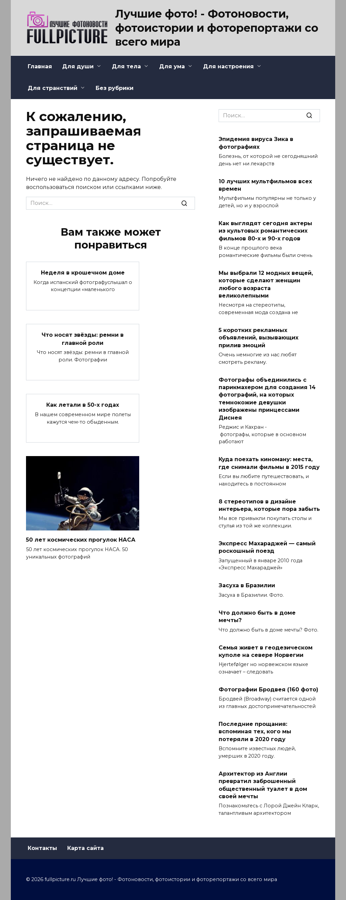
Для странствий (52, 88)
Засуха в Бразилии (247, 585)
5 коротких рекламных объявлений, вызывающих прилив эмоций (258, 338)
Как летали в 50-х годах (82, 403)
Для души (78, 66)
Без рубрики (114, 88)
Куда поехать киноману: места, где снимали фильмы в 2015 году (269, 463)
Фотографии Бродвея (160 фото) (268, 689)
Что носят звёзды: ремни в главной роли (83, 338)
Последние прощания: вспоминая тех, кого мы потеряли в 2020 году (255, 731)
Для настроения (228, 66)
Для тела (126, 66)
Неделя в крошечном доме (83, 272)
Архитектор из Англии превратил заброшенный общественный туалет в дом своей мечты (263, 784)
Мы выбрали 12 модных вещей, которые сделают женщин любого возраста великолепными (266, 284)
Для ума (172, 66)
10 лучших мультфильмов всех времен (265, 185)
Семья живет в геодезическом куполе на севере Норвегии (266, 651)
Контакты (42, 848)
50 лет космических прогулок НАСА (80, 538)
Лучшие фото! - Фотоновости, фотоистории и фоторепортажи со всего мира (216, 27)
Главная (40, 66)
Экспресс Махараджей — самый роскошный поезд (267, 547)
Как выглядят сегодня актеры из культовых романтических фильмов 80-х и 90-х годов (265, 231)
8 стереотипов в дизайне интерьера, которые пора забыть (269, 505)
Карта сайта (85, 848)
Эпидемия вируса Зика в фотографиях (256, 143)
